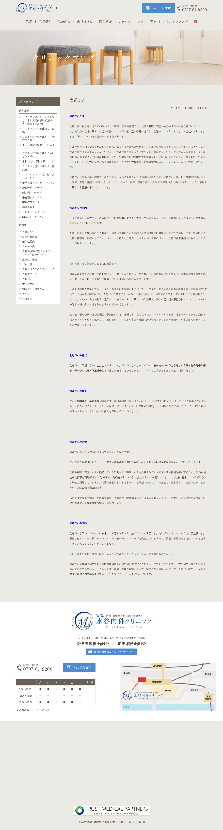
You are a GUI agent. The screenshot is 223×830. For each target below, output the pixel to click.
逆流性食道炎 (29, 236)
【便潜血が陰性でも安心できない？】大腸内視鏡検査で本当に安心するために (38, 120)
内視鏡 (188, 108)
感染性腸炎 (28, 207)
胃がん (26, 293)
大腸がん (27, 279)
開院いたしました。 (33, 217)
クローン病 (28, 246)
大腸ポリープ (29, 274)
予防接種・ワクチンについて (38, 182)
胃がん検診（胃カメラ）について (38, 146)
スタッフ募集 (146, 21)
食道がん (27, 298)
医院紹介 (105, 21)
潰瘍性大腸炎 (29, 259)
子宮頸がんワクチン (33, 197)
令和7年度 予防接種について (38, 161)
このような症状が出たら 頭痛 (38, 130)
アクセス (124, 21)
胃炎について (29, 231)
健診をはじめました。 (34, 212)
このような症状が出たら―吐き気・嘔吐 (38, 154)
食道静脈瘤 (28, 283)
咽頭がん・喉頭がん (33, 288)
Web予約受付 (161, 8)
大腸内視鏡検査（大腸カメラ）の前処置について (37, 252)
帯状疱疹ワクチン (32, 202)
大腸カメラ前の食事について (38, 269)
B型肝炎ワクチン (31, 192)
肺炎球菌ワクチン (32, 187)
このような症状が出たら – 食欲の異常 (38, 138)
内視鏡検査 (85, 21)
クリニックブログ (175, 21)
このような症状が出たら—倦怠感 (38, 168)
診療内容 (64, 21)
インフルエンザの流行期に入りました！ (38, 176)
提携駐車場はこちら (115, 651)
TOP (29, 21)
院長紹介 (45, 21)
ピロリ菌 (27, 264)
